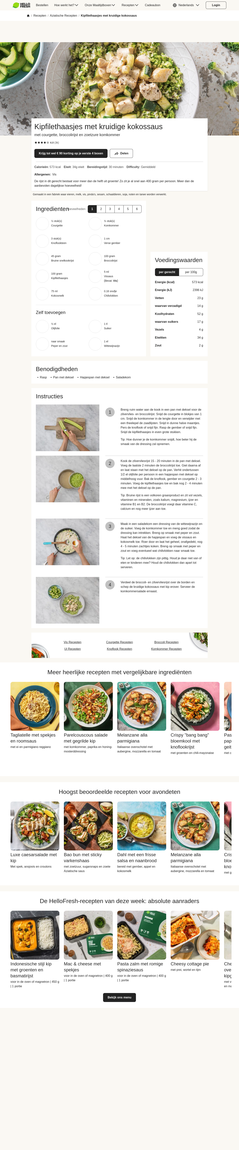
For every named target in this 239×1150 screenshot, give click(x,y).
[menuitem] (23, 5)
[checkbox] (35, 142)
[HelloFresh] (21, 5)
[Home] (28, 15)
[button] (187, 5)
